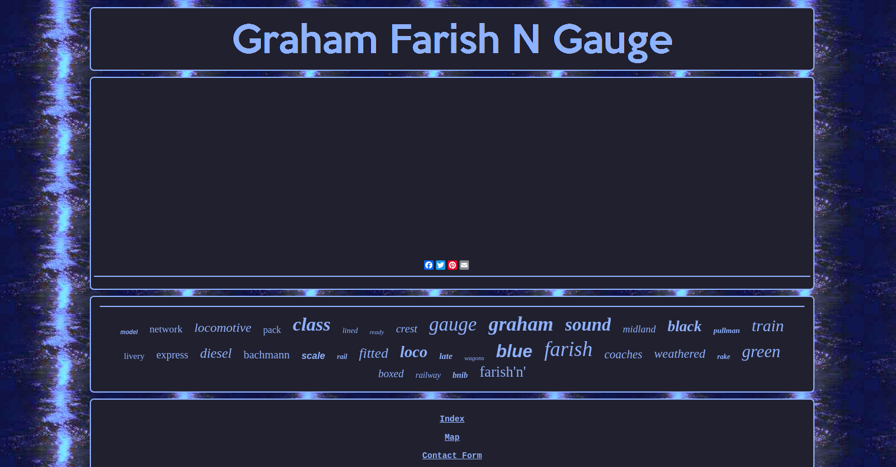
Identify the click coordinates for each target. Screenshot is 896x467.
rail (342, 356)
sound (588, 324)
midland (639, 329)
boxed (391, 374)
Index (451, 419)
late (446, 356)
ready (377, 331)
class (312, 324)
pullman (726, 330)
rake (723, 356)
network (166, 329)
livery (134, 356)
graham (520, 324)
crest (406, 328)
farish (568, 349)
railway (428, 375)
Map (452, 437)
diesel (216, 353)
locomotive (223, 327)
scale (313, 356)
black (684, 326)
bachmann (266, 354)
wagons (474, 357)
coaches (623, 354)
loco (414, 352)
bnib (460, 375)
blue (514, 351)
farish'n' (503, 372)
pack (272, 330)
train (768, 325)
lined (350, 330)
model (129, 332)
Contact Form (452, 456)
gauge (453, 324)
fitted (373, 353)
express (172, 355)
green (761, 351)
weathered (680, 354)
